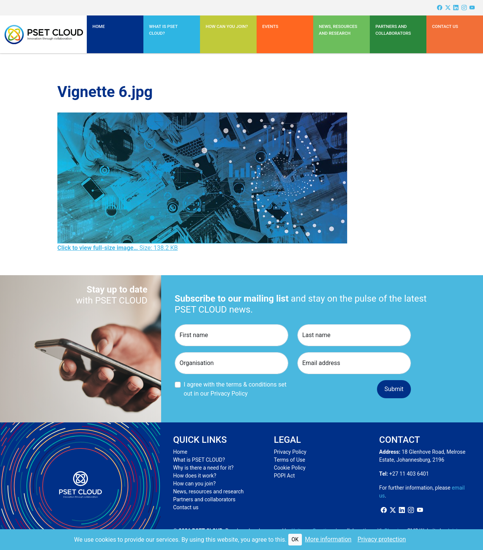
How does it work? (194, 476)
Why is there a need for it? (203, 468)
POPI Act (284, 476)
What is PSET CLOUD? (199, 460)
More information (328, 539)
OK (295, 539)
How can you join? (227, 26)
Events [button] (270, 26)
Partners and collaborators (204, 499)
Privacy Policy (290, 452)
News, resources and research (338, 30)
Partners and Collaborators (393, 30)
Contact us (445, 26)
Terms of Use (289, 460)
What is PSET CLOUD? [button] (163, 30)
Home (98, 26)
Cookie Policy (290, 468)
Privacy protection (381, 539)
